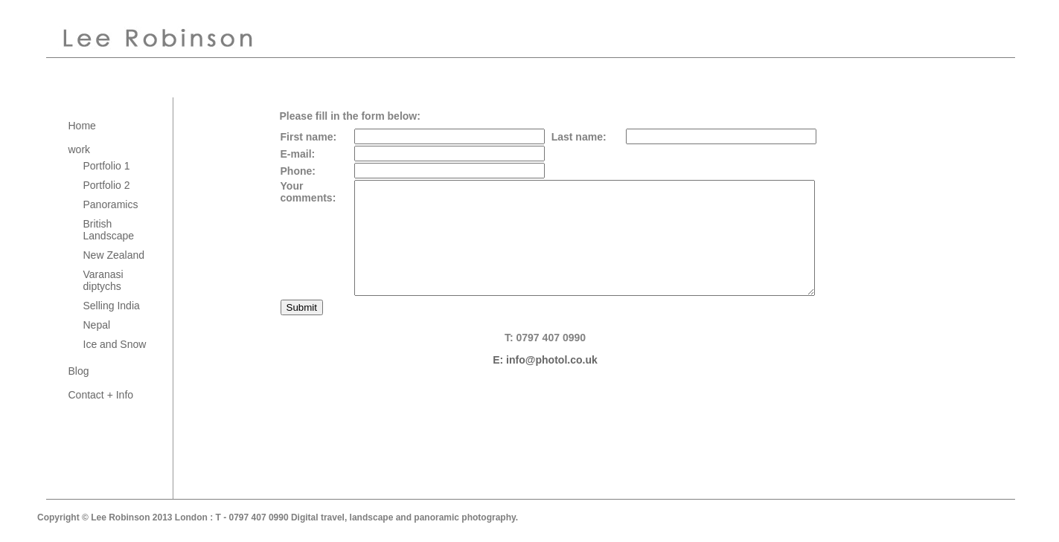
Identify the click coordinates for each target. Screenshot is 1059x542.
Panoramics (110, 204)
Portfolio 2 (106, 185)
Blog (78, 371)
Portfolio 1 (106, 166)
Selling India (111, 306)
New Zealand (114, 255)
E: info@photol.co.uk (545, 382)
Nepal (97, 325)
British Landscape (109, 230)
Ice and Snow (115, 344)
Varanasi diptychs (103, 280)
